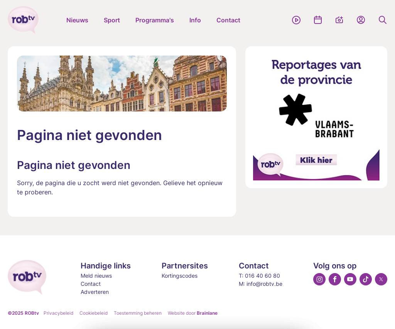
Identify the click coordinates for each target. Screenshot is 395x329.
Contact (228, 20)
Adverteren (95, 292)
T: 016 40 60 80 (259, 275)
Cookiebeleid (93, 313)
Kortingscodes (180, 275)
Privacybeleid (58, 313)
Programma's (154, 20)
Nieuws (77, 20)
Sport (112, 20)
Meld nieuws (96, 275)
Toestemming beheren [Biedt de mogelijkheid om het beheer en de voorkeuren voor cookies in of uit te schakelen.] (138, 313)
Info (195, 20)
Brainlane (207, 313)
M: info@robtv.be (260, 283)
